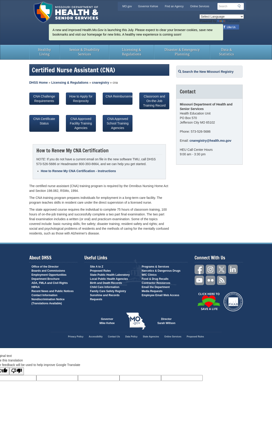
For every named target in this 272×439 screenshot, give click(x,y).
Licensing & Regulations (131, 52)
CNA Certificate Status (44, 123)
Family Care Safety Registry (108, 291)
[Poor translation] (16, 371)
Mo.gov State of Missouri (136, 321)
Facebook (200, 269)
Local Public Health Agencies (109, 278)
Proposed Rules (100, 270)
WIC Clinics (149, 274)
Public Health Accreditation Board (233, 301)
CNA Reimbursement (119, 99)
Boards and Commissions (48, 270)
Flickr (211, 280)
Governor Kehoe (148, 6)
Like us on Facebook (229, 26)
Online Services (199, 6)
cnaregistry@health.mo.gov (210, 140)
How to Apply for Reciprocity (80, 99)
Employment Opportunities (49, 274)
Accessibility (96, 336)
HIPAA (36, 287)
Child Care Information (104, 287)
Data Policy (131, 336)
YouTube (200, 280)
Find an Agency (174, 6)
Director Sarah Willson (166, 321)
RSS (222, 280)
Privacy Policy (75, 336)
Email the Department (156, 287)
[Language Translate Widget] (222, 16)
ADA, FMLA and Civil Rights (50, 283)
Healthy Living (44, 52)
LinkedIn (233, 269)
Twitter (222, 269)
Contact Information (44, 295)
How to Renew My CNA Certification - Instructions (78, 171)
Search (240, 6)
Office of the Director (45, 266)
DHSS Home (38, 82)
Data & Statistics (226, 52)
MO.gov (127, 6)
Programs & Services (155, 266)
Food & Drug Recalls (155, 278)
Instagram (211, 269)
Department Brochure (46, 278)
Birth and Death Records (106, 283)
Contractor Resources (156, 283)
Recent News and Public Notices (53, 291)
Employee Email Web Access (160, 295)
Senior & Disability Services (84, 52)
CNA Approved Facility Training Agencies (81, 123)
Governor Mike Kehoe (107, 321)
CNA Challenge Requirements (44, 99)
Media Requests (152, 291)
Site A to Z (96, 266)
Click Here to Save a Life (209, 301)
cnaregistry (100, 82)
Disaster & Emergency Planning (182, 52)
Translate (228, 21)
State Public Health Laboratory (110, 274)
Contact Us (114, 336)
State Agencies (151, 336)
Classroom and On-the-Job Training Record (154, 101)
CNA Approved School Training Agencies (118, 123)
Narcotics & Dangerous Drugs (161, 270)
